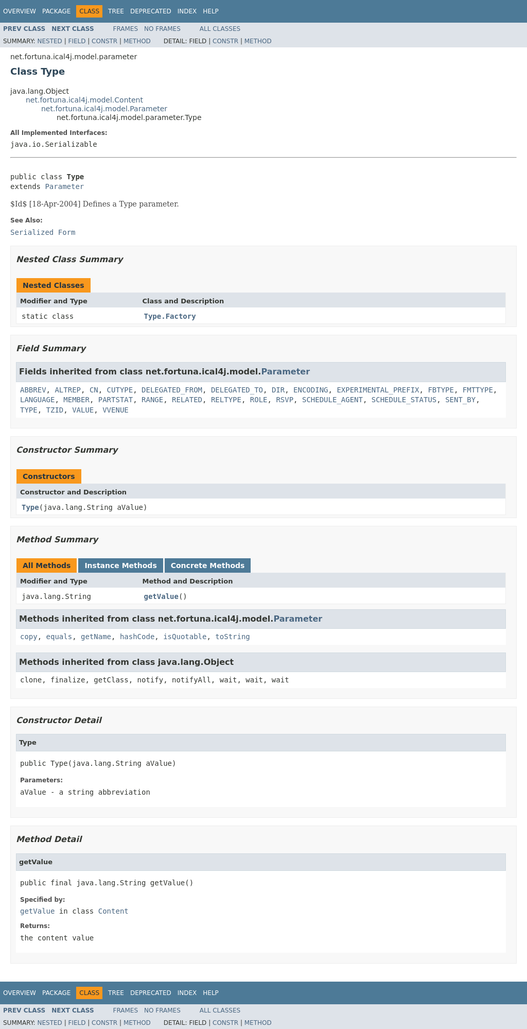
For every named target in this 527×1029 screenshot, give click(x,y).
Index (187, 11)
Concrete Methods (208, 565)
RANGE (152, 400)
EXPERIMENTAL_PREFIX (378, 390)
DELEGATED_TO (237, 390)
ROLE (259, 400)
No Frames (162, 28)
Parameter (64, 186)
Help (211, 11)
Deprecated (150, 11)
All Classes (220, 28)
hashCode (137, 636)
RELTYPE (226, 400)
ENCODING (310, 390)
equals (59, 636)
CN (94, 390)
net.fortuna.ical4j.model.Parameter (104, 109)
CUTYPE (120, 390)
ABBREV (33, 390)
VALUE (83, 410)
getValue (161, 596)
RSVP (284, 400)
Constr (104, 41)
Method (137, 41)
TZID (55, 410)
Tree (116, 11)
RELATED (187, 400)
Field (76, 41)
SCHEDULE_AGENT (332, 400)
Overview (19, 11)
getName (96, 636)
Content (113, 911)
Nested (49, 41)
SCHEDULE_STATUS (404, 400)
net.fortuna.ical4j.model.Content (84, 100)
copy (29, 636)
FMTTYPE (478, 390)
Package (56, 11)
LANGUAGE (37, 400)
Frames (125, 28)
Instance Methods (120, 565)
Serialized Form (42, 232)
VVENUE (115, 410)
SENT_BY (460, 400)
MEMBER (76, 400)
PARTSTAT (115, 400)
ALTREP (68, 390)
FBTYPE (441, 390)
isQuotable (184, 636)
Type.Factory (170, 316)
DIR (278, 390)
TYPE (29, 410)
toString (232, 636)
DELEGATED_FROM (172, 390)
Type (30, 507)
